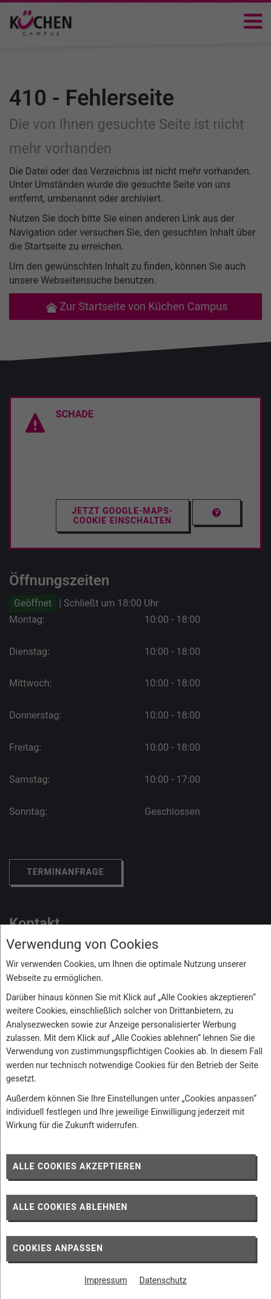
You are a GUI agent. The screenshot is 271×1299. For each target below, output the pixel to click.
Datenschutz (163, 1280)
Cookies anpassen (58, 1248)
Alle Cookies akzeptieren (77, 1166)
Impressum (105, 1280)
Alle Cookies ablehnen (70, 1207)
